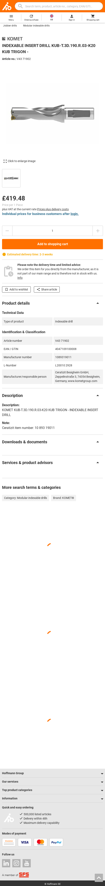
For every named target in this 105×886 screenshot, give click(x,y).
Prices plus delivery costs (53, 209)
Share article (47, 289)
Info (20, 277)
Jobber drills (10, 25)
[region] (52, 177)
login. (75, 214)
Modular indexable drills (36, 25)
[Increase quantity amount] (98, 231)
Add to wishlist (16, 289)
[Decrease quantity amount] (7, 231)
